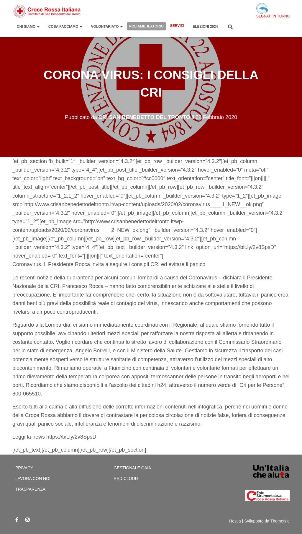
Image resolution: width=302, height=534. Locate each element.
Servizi (177, 26)
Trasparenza (30, 489)
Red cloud (126, 478)
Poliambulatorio (146, 26)
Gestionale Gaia (132, 467)
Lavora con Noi (32, 478)
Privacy (24, 467)
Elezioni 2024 (205, 27)
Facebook (16, 520)
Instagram (27, 520)
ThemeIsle (280, 521)
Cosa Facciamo (65, 27)
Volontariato (107, 27)
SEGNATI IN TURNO (273, 10)
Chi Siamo (28, 27)
